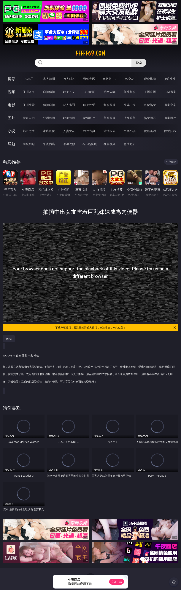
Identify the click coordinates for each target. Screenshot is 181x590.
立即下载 (116, 581)
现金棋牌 (150, 79)
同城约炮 (29, 144)
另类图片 (170, 118)
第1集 (8, 338)
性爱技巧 (170, 131)
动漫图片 (89, 118)
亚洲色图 (49, 118)
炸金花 (129, 79)
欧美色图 (69, 118)
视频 (11, 91)
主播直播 (150, 92)
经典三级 (130, 105)
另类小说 (130, 131)
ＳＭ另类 (170, 92)
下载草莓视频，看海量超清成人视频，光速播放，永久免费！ (115, 327)
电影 (11, 104)
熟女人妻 (109, 92)
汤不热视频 (89, 144)
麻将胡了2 (109, 79)
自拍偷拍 (49, 92)
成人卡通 (69, 105)
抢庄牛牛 (170, 79)
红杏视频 (109, 144)
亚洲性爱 (29, 105)
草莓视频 (69, 144)
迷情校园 (109, 131)
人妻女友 (69, 131)
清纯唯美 (130, 118)
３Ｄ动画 (89, 92)
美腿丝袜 (109, 118)
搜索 (139, 63)
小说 (11, 130)
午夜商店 (49, 144)
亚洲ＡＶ (29, 92)
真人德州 (49, 79)
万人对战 (69, 79)
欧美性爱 (89, 105)
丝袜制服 (130, 92)
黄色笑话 (150, 131)
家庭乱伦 (49, 131)
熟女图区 (150, 118)
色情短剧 (130, 144)
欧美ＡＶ (69, 92)
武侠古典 (89, 131)
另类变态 (170, 105)
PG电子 (29, 79)
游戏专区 (89, 79)
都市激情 (29, 131)
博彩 (11, 78)
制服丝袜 (109, 105)
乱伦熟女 (150, 105)
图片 (11, 117)
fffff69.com (90, 53)
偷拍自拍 (49, 105)
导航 (11, 143)
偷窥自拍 (29, 118)
